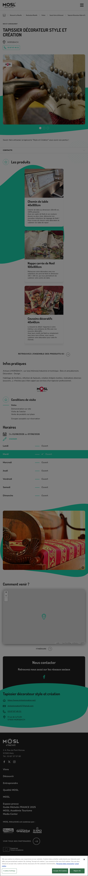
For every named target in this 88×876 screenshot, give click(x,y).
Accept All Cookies (60, 872)
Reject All (77, 872)
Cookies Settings (9, 872)
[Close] (84, 860)
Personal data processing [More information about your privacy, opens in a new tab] (65, 864)
